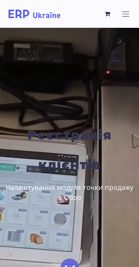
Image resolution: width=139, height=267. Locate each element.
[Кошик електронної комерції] (107, 13)
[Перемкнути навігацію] (125, 14)
